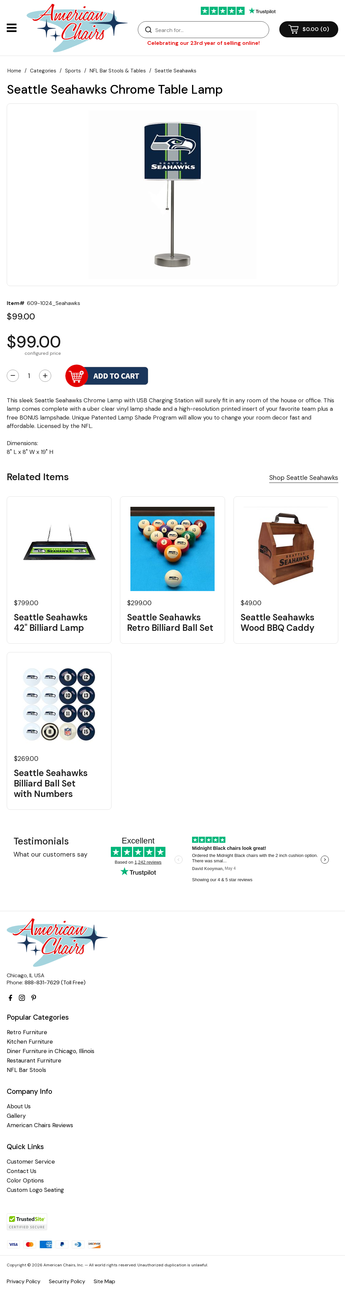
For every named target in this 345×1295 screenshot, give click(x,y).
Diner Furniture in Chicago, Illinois (50, 1051)
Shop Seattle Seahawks (303, 477)
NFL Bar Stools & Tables (118, 70)
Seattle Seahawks (175, 70)
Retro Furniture (27, 1032)
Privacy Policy (23, 1281)
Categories (43, 70)
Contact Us (21, 1171)
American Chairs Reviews (40, 1125)
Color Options (25, 1180)
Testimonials (41, 841)
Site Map (104, 1281)
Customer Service (31, 1162)
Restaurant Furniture (34, 1060)
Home (14, 70)
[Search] (210, 30)
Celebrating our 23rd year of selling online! (203, 43)
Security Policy (67, 1281)
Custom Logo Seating (35, 1190)
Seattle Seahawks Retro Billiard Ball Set (170, 622)
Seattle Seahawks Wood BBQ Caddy (277, 622)
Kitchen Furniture (30, 1042)
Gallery (16, 1116)
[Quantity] (29, 376)
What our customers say (50, 854)
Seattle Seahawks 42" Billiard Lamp (51, 622)
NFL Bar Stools (26, 1070)
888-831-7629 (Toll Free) (55, 982)
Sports (73, 70)
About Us (19, 1106)
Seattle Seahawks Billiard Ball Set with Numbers (51, 784)
